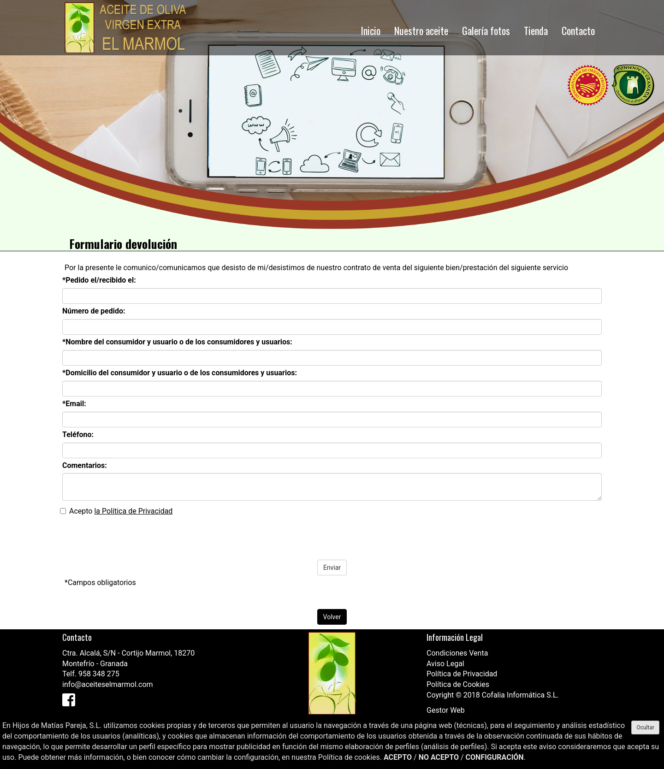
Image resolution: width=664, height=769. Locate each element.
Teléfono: (78, 434)
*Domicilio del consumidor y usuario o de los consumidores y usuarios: (179, 372)
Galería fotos (486, 30)
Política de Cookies (458, 684)
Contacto (578, 30)
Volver (332, 617)
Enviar (332, 567)
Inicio (370, 30)
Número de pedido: (93, 311)
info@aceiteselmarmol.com (107, 684)
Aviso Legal (445, 663)
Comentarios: (84, 465)
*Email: (74, 403)
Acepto (116, 511)
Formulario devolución (123, 244)
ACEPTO (398, 757)
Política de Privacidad (462, 673)
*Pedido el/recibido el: (99, 280)
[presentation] (130, 537)
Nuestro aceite (421, 30)
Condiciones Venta (457, 653)
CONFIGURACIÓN (495, 757)
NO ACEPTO (439, 757)
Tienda (536, 30)
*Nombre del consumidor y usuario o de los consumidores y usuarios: (177, 341)
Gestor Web (446, 710)
